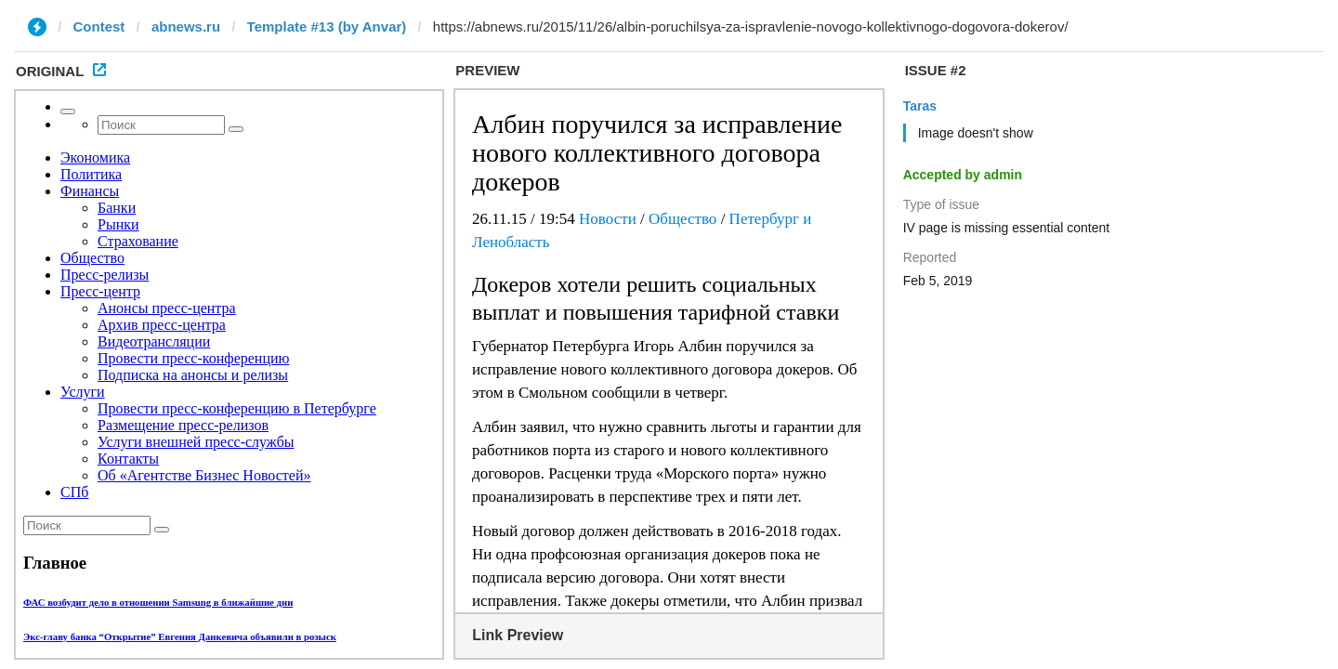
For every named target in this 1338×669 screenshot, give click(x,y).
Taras (920, 105)
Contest (99, 26)
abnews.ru (185, 26)
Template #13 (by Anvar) (327, 26)
